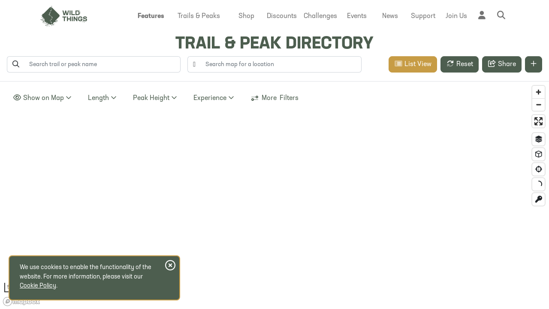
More (274, 98)
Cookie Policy (38, 286)
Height (155, 98)
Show (42, 98)
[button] (151, 16)
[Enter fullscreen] (538, 121)
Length (102, 98)
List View (412, 64)
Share (502, 64)
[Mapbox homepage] (21, 301)
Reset (459, 64)
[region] (274, 195)
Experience (213, 98)
